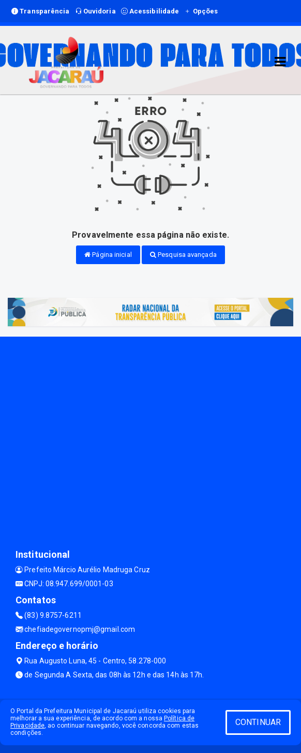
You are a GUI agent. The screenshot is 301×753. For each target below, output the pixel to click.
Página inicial (108, 254)
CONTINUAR (258, 722)
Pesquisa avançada (183, 254)
